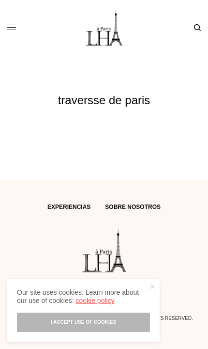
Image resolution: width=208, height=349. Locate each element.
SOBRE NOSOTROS (133, 207)
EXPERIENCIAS (68, 207)
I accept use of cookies (83, 322)
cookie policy (94, 300)
